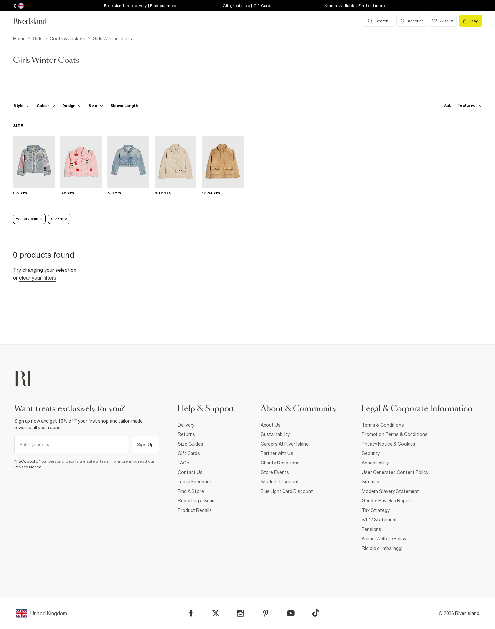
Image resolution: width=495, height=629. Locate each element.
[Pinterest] (265, 613)
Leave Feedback (195, 481)
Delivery (186, 425)
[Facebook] (191, 613)
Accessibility (375, 462)
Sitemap (370, 481)
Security (371, 453)
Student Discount (280, 481)
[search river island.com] (378, 21)
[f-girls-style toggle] (21, 105)
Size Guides (190, 443)
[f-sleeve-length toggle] (127, 105)
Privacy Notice (28, 467)
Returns (186, 434)
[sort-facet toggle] (461, 105)
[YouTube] (290, 613)
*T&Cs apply (25, 461)
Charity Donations (280, 462)
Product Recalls (195, 510)
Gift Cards (189, 453)
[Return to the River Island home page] (34, 21)
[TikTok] (316, 613)
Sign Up (145, 444)
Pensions (371, 529)
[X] (216, 613)
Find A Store (191, 491)
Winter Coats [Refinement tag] (29, 219)
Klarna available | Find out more (355, 5)
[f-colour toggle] (46, 105)
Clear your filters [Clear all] (37, 278)
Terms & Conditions (383, 425)
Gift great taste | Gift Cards (247, 5)
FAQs (183, 462)
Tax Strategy (376, 510)
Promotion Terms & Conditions (395, 434)
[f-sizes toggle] (95, 105)
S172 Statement (379, 519)
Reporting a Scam (197, 500)
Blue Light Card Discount (287, 491)
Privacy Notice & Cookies (388, 443)
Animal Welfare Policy (384, 538)
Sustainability (275, 434)
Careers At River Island (285, 443)
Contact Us (190, 472)
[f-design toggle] (71, 105)
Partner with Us (277, 453)
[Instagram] (240, 613)
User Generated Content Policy (395, 472)
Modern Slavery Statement (390, 491)
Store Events (275, 472)
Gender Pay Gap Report (387, 500)
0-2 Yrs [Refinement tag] (59, 219)
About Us (271, 425)
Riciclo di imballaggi (382, 548)
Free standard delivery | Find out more (140, 5)
